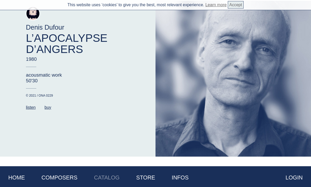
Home (16, 178)
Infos (180, 178)
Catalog (107, 178)
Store (145, 178)
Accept (235, 5)
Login (294, 178)
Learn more (216, 5)
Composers (59, 178)
